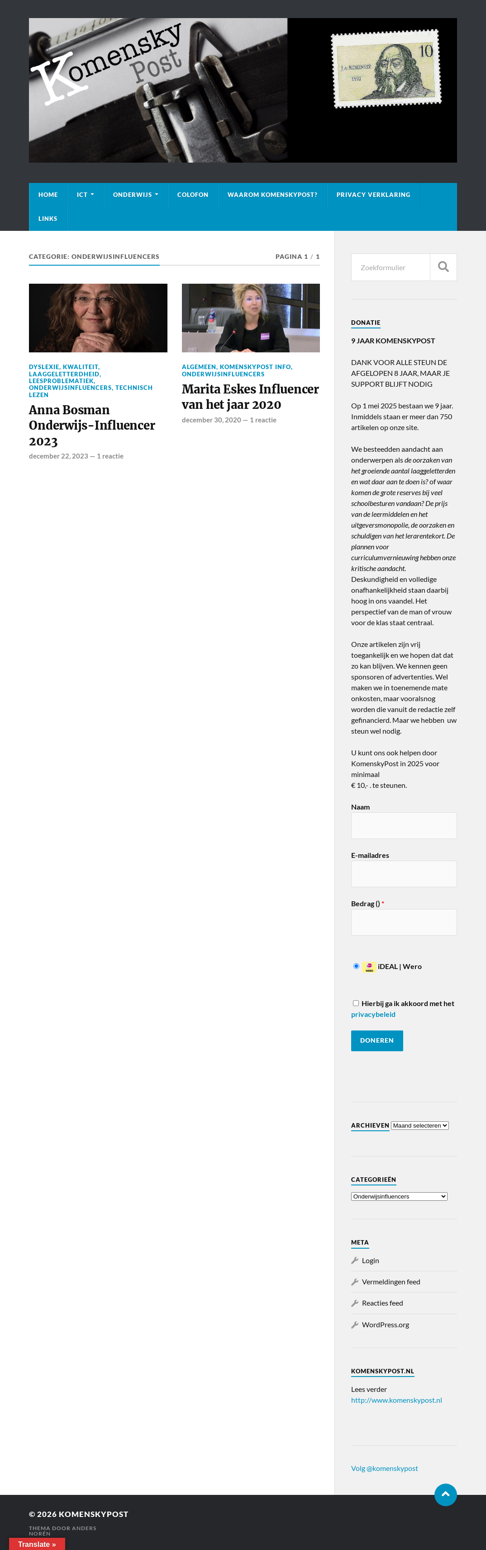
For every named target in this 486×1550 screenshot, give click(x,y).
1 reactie (110, 456)
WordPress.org (385, 1324)
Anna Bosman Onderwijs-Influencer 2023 (92, 426)
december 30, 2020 (211, 420)
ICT (82, 194)
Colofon (193, 194)
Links (47, 218)
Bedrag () (367, 903)
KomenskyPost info (255, 366)
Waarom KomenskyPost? (273, 194)
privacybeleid (373, 1014)
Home (48, 194)
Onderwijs (132, 194)
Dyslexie (44, 366)
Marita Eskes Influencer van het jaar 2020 (250, 397)
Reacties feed (382, 1302)
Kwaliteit (80, 366)
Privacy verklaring (373, 194)
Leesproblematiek (61, 380)
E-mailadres (370, 855)
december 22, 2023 (58, 456)
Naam (360, 806)
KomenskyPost (94, 1514)
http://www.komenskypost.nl (396, 1399)
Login (370, 1260)
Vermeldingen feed (391, 1281)
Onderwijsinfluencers (70, 387)
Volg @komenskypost (384, 1468)
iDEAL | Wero (387, 966)
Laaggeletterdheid (64, 374)
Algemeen (199, 366)
